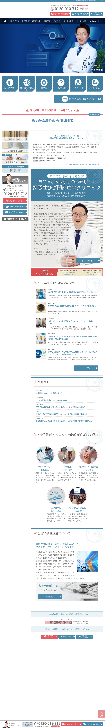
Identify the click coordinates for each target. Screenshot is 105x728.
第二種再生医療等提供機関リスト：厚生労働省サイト (83, 191)
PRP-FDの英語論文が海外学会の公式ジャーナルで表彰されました (61, 434)
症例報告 (48, 688)
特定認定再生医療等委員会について (52, 719)
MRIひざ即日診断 (30, 694)
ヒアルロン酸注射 (31, 696)
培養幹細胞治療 (30, 702)
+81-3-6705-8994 (10, 223)
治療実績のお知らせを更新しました (49, 420)
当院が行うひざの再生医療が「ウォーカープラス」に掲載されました (62, 441)
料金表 (27, 705)
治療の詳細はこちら (69, 301)
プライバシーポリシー (52, 708)
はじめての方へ (11, 688)
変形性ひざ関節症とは (13, 691)
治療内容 (28, 688)
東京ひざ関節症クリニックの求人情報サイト (52, 716)
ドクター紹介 (49, 694)
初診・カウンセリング (32, 691)
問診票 (47, 703)
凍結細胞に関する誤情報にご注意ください (52, 110)
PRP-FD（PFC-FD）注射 (33, 699)
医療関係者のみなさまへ (53, 700)
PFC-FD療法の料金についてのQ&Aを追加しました (55, 427)
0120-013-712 (61, 649)
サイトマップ (49, 711)
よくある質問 (49, 691)
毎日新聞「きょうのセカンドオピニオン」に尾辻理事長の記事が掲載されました (66, 448)
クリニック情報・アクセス (54, 697)
